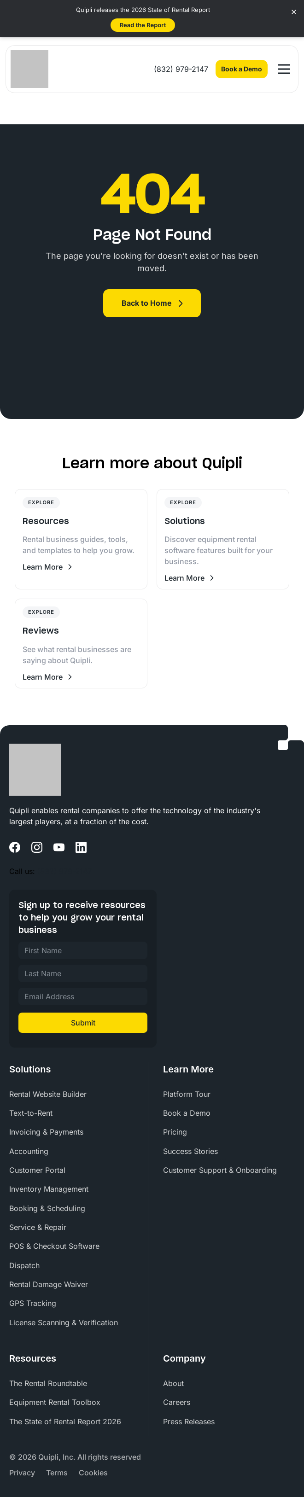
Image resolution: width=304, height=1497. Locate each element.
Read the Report (143, 25)
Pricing (175, 1131)
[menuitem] (74, 1094)
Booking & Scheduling (47, 1208)
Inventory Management (48, 1189)
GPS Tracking (32, 1303)
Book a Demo (241, 69)
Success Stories (190, 1151)
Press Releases (189, 1421)
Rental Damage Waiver (48, 1284)
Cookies (93, 1472)
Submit (83, 1022)
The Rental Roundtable (48, 1383)
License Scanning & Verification (63, 1322)
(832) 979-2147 (181, 69)
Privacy (22, 1472)
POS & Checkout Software (54, 1246)
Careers (176, 1402)
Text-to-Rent (31, 1113)
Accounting (28, 1151)
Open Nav (285, 65)
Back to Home (147, 303)
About (173, 1383)
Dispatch (24, 1265)
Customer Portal (37, 1170)
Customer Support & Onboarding (220, 1170)
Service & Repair (37, 1227)
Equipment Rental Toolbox (54, 1402)
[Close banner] (293, 12)
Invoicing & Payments (46, 1131)
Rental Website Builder (48, 1094)
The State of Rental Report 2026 (65, 1421)
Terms (57, 1472)
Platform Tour (186, 1094)
